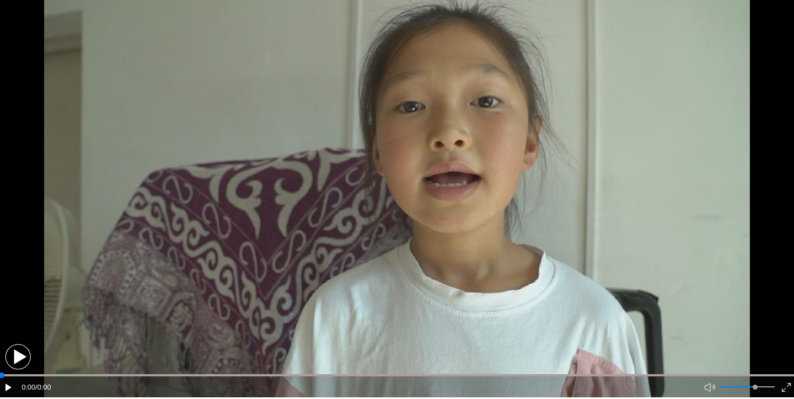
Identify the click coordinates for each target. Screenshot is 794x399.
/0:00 (43, 387)
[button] (18, 357)
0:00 (28, 387)
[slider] (755, 387)
